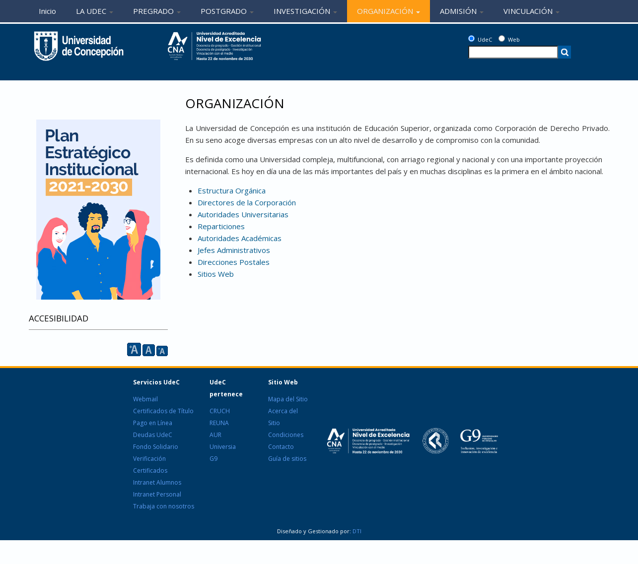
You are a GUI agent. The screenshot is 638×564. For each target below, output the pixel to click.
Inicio (47, 11)
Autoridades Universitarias (243, 214)
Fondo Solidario (155, 446)
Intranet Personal (157, 494)
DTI (356, 531)
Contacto (281, 446)
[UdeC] (471, 38)
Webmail (145, 399)
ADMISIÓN (462, 11)
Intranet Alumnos (157, 482)
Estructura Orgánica (232, 190)
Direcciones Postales (234, 262)
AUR (215, 435)
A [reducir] (162, 351)
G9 (213, 458)
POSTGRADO (227, 11)
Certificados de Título (163, 411)
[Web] (501, 38)
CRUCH (220, 411)
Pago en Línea (152, 423)
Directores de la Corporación (247, 202)
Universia (223, 446)
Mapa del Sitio (288, 399)
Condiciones (285, 435)
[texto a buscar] (513, 52)
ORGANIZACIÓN (388, 11)
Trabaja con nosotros (163, 506)
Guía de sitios (287, 458)
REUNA (219, 423)
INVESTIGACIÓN (305, 11)
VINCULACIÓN (531, 11)
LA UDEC (94, 11)
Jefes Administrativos (234, 250)
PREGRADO (157, 11)
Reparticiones (221, 226)
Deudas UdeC (152, 435)
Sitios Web (216, 274)
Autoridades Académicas (240, 238)
